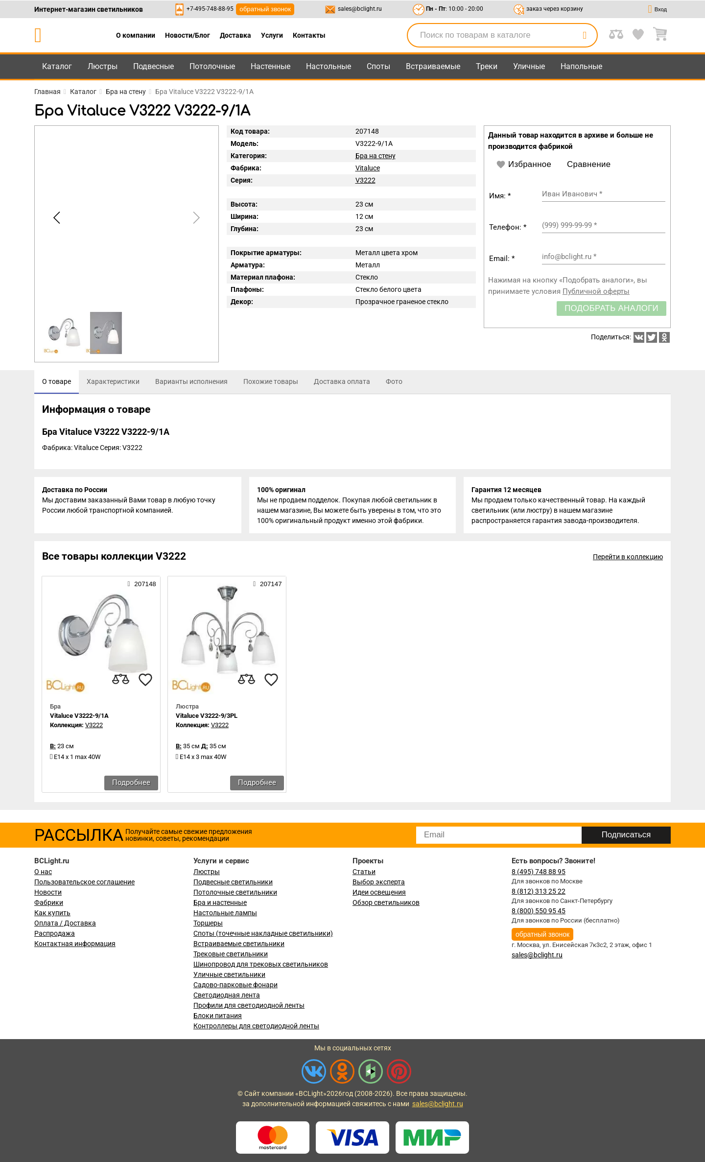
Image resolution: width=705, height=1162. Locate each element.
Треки (486, 66)
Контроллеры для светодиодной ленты (256, 1026)
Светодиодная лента (226, 995)
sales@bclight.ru (360, 8)
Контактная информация (75, 944)
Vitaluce (367, 168)
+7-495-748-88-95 (210, 8)
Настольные (328, 66)
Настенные (270, 66)
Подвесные (153, 66)
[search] (584, 35)
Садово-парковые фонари (235, 985)
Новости (48, 892)
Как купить (52, 913)
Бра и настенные (220, 902)
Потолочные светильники (235, 892)
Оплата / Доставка (65, 923)
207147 (267, 584)
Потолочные (212, 66)
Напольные (581, 66)
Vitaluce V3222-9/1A (79, 715)
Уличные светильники (229, 974)
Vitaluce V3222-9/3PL (206, 715)
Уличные (529, 66)
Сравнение (589, 164)
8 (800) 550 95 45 (538, 911)
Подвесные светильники (233, 882)
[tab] (56, 382)
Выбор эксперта (378, 882)
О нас (43, 872)
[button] (195, 218)
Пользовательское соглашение (84, 882)
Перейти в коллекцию (628, 557)
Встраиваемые (433, 66)
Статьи (364, 872)
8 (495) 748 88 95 (538, 872)
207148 (141, 584)
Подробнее (131, 782)
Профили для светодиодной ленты (249, 1005)
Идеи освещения (379, 892)
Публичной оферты (596, 291)
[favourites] (145, 679)
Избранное (523, 164)
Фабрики (48, 902)
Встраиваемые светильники (238, 944)
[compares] (121, 679)
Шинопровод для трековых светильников (260, 964)
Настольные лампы (225, 913)
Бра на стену (375, 156)
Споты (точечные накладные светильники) (263, 933)
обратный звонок (265, 9)
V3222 (365, 180)
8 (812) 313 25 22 (538, 891)
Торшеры (208, 923)
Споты (378, 66)
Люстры (103, 66)
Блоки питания (217, 1016)
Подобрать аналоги (611, 308)
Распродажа (54, 933)
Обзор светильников (386, 902)
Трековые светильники (230, 954)
